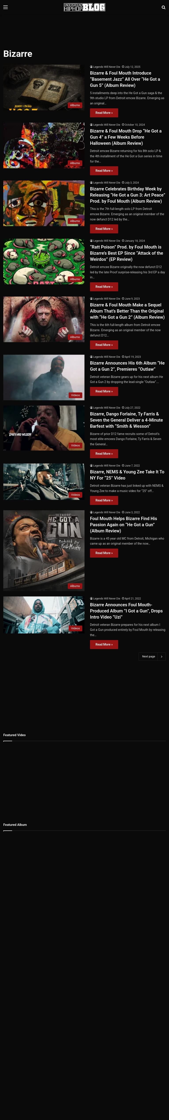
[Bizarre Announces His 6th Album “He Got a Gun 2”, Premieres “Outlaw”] (43, 377)
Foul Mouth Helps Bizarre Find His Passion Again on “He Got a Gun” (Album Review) (123, 524)
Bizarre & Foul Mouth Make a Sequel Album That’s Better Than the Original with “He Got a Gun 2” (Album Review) (127, 311)
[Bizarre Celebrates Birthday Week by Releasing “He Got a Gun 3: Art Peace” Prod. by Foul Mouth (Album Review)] (43, 203)
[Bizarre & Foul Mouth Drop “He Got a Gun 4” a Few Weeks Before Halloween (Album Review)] (43, 145)
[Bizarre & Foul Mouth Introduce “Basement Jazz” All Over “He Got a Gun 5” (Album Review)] (43, 87)
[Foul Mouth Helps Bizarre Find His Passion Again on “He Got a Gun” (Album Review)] (43, 550)
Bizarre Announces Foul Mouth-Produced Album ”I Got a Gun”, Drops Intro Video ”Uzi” (126, 611)
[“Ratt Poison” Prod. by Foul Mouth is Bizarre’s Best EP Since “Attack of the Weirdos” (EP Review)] (43, 261)
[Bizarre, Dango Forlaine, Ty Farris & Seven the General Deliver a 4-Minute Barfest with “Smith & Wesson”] (43, 428)
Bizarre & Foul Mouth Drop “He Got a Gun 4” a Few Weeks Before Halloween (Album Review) (126, 137)
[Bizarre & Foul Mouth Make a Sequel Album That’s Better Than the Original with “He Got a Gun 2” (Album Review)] (43, 319)
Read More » (104, 113)
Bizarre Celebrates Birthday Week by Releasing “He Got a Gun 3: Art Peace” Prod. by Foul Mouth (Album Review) (127, 195)
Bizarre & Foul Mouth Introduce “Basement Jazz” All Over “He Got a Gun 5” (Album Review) (125, 79)
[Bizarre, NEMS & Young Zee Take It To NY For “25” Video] (43, 481)
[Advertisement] (84, 29)
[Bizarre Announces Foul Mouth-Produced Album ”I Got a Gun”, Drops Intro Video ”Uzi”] (43, 614)
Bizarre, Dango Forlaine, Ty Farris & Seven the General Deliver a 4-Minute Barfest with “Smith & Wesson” (126, 420)
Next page (152, 656)
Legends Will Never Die (106, 66)
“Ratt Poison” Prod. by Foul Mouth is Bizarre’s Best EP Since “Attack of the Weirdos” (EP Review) (126, 253)
